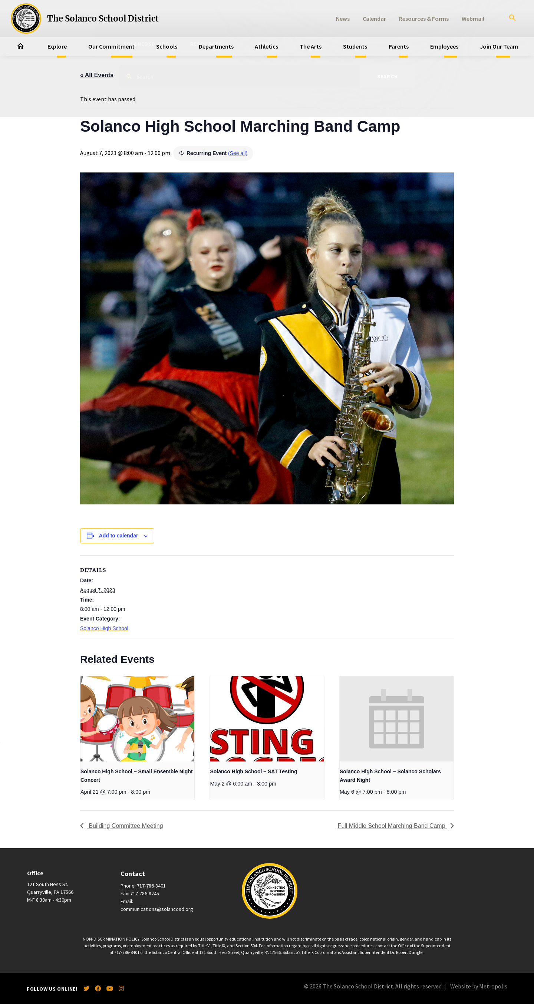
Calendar (374, 18)
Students (355, 46)
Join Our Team (499, 46)
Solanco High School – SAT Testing (253, 771)
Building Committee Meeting (125, 826)
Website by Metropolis (478, 986)
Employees (444, 46)
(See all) (237, 153)
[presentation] (137, 718)
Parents (399, 46)
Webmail (473, 18)
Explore (57, 46)
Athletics (266, 46)
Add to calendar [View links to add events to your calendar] (118, 536)
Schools (166, 46)
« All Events (96, 75)
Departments (216, 46)
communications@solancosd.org (157, 909)
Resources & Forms (424, 18)
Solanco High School (104, 628)
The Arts (311, 46)
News (343, 18)
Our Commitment (111, 46)
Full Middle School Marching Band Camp (392, 826)
